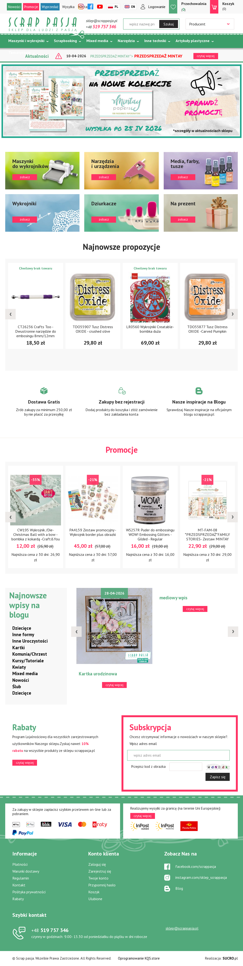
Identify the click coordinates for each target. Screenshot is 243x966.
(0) (228, 6)
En (133, 7)
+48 (101, 26)
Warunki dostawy (25, 871)
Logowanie (156, 6)
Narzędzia (126, 40)
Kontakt (18, 885)
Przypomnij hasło (102, 885)
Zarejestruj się (99, 871)
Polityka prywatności (29, 891)
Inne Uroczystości (30, 641)
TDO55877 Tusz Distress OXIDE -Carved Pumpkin (207, 329)
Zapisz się (217, 776)
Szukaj (169, 24)
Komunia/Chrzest (29, 654)
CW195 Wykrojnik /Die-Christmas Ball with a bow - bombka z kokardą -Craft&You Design (35, 536)
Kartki (18, 647)
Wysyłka (68, 7)
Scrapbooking (65, 40)
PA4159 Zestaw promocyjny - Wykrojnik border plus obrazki (92, 532)
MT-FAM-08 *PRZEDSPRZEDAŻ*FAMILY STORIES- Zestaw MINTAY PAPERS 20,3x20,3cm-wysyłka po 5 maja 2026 (207, 538)
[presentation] (10, 314)
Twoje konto (98, 878)
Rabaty (18, 898)
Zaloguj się (97, 864)
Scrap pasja (43, 24)
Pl (116, 7)
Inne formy (23, 634)
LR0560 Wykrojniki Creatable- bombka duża (150, 329)
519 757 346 (50, 930)
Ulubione (95, 898)
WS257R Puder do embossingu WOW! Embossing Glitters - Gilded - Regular (150, 534)
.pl (230, 958)
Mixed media (97, 40)
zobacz (42, 170)
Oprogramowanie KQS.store (139, 958)
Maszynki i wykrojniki (26, 40)
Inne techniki (155, 40)
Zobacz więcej (44, 406)
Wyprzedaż (50, 7)
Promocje (31, 7)
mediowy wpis (173, 598)
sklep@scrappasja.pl (101, 20)
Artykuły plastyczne (193, 40)
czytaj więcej (25, 762)
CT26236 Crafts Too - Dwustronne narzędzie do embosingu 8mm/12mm (35, 331)
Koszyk (93, 891)
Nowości (14, 7)
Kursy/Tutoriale (28, 660)
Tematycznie (20, 52)
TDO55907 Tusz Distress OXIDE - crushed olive (93, 329)
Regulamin (20, 878)
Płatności (20, 864)
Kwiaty (19, 667)
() (193, 6)
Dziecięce (21, 628)
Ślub (16, 686)
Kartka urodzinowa (98, 674)
